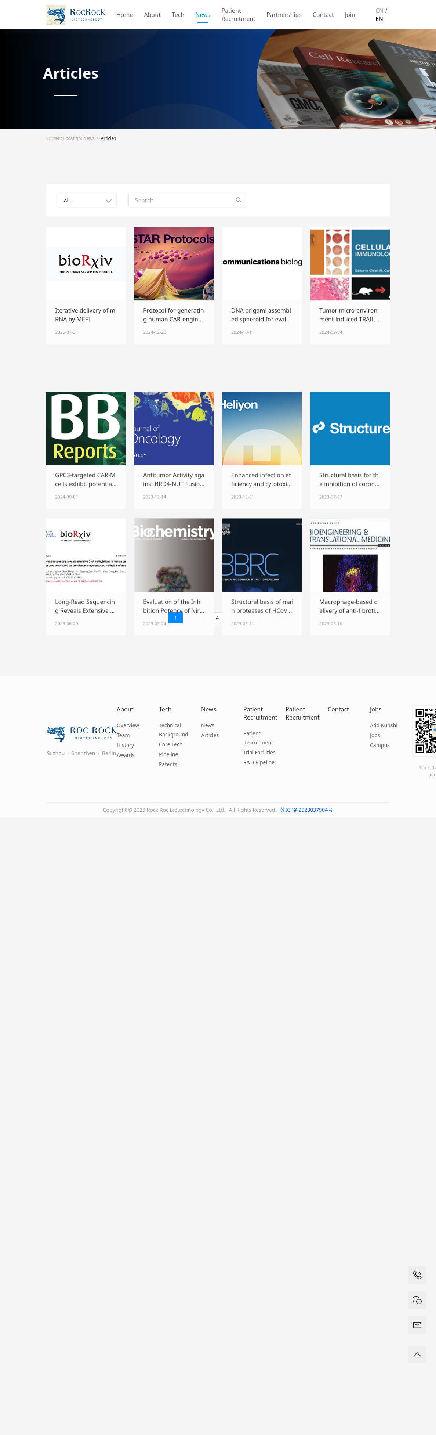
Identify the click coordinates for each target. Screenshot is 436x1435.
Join (350, 15)
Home (124, 15)
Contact (323, 15)
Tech (178, 15)
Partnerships (284, 15)
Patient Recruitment (238, 15)
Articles (108, 138)
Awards (126, 754)
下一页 (279, 617)
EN (379, 19)
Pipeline (168, 754)
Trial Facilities (259, 752)
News (202, 15)
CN (379, 11)
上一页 (156, 617)
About (152, 15)
